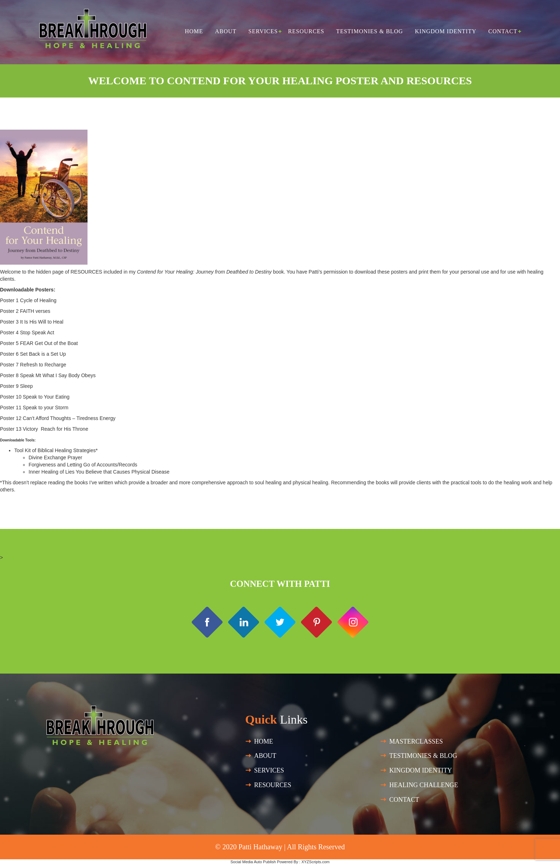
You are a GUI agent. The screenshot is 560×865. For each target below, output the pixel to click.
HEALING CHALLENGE (423, 785)
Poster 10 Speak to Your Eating (35, 397)
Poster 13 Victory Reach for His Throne (44, 429)
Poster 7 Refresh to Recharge (33, 365)
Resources (306, 31)
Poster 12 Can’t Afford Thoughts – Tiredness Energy (57, 418)
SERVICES (269, 770)
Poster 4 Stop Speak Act (27, 332)
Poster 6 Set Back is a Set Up (33, 354)
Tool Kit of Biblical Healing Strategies (55, 450)
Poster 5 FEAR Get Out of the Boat (39, 343)
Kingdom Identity (445, 31)
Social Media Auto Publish (253, 862)
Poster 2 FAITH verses (25, 311)
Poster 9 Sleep (17, 386)
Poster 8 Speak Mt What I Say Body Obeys (48, 375)
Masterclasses (416, 741)
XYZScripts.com (315, 862)
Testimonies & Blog (369, 31)
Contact (502, 31)
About (225, 31)
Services (263, 31)
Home (194, 31)
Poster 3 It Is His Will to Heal (31, 322)
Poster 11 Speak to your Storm (34, 407)
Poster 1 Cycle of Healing (28, 300)
